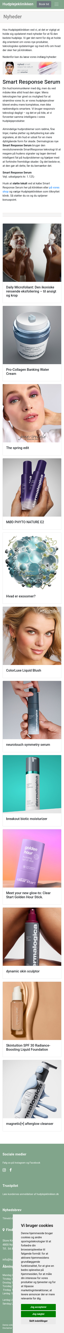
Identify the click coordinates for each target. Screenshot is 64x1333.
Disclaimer (7, 1328)
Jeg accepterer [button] (38, 1307)
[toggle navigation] (56, 4)
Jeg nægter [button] (38, 1314)
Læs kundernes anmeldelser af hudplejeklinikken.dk (31, 1194)
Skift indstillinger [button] (38, 1321)
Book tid (44, 4)
